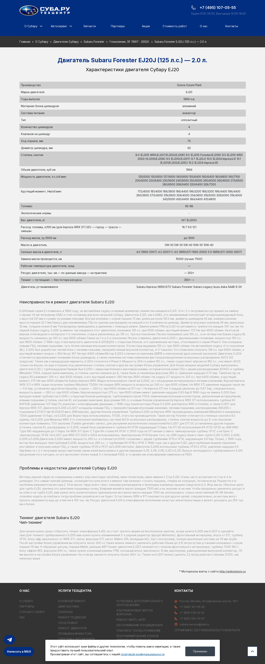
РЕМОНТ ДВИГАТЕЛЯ (72, 628)
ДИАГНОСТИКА (68, 606)
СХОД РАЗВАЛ (68, 622)
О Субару (30, 26)
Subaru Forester (94, 41)
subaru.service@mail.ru (191, 624)
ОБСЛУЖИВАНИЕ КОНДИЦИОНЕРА (139, 625)
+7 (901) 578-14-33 (189, 612)
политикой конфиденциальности (143, 654)
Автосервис (59, 26)
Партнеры (118, 26)
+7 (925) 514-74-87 (189, 618)
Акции (146, 26)
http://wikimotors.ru (232, 570)
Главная (24, 41)
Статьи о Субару (32, 612)
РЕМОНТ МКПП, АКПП (131, 619)
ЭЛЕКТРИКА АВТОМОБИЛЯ (76, 639)
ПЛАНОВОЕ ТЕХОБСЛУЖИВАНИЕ (138, 630)
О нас (203, 26)
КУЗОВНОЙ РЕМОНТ (71, 601)
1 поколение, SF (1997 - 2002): (129, 41)
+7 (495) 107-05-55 (189, 607)
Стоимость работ (175, 26)
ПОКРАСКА (65, 612)
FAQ (22, 617)
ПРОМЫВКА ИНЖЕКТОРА (75, 633)
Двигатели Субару (66, 41)
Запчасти (89, 26)
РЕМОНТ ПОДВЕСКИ (72, 617)
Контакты (231, 26)
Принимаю (200, 651)
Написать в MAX (19, 651)
